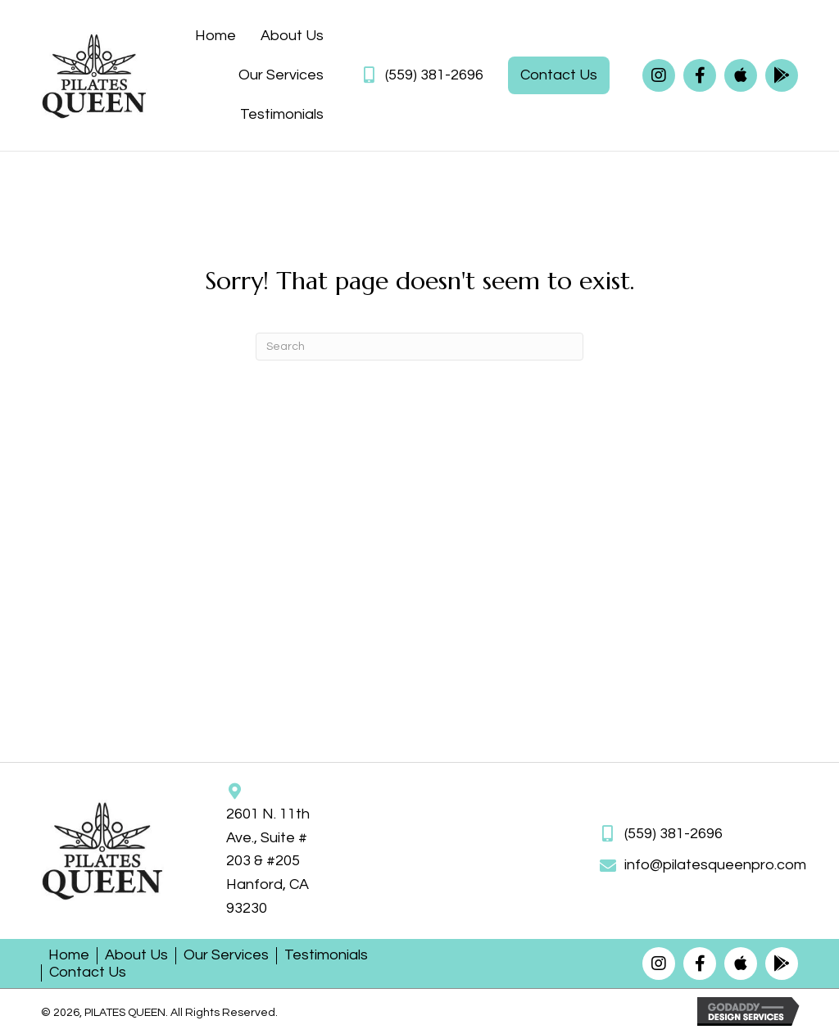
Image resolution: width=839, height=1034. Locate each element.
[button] (658, 75)
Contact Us (87, 972)
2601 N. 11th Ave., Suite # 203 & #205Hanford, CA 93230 (268, 861)
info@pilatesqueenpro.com (715, 865)
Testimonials (326, 955)
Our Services (226, 955)
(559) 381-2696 (434, 75)
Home (68, 955)
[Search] (419, 347)
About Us (136, 955)
